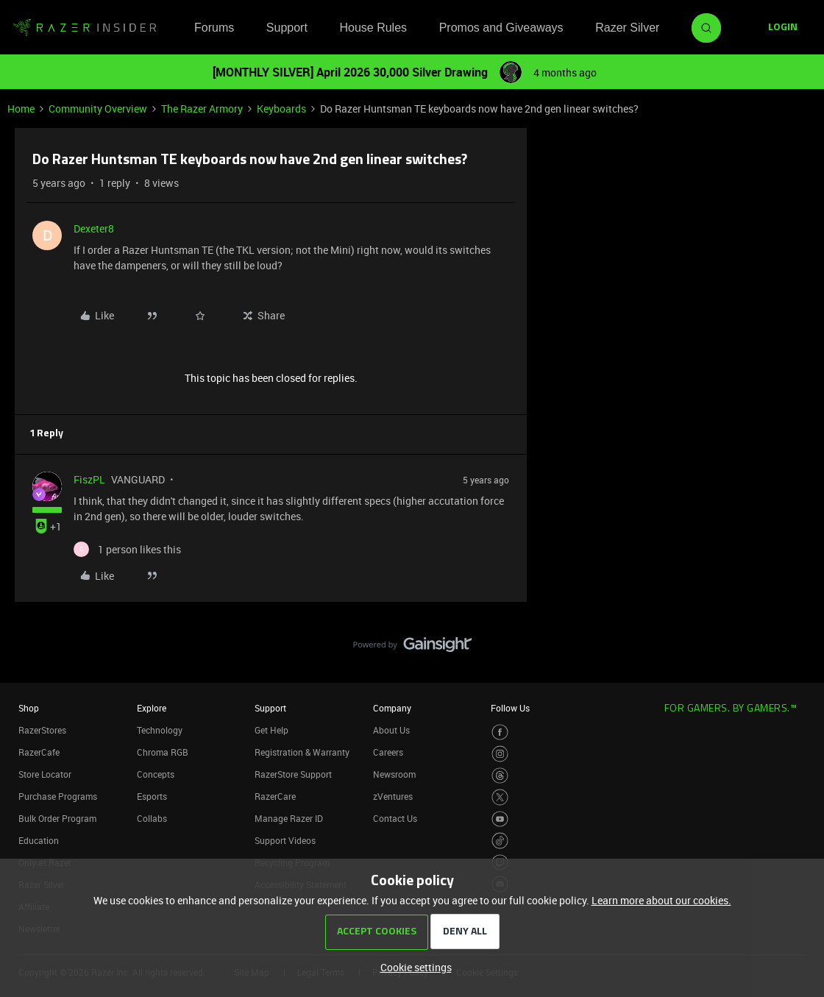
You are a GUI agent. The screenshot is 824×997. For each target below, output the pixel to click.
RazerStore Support (293, 774)
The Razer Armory (202, 109)
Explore (151, 708)
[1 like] (127, 549)
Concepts (155, 774)
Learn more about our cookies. (661, 900)
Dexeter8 (94, 228)
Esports (152, 796)
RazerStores (42, 730)
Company (392, 708)
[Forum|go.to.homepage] (84, 28)
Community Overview (98, 109)
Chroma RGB (162, 752)
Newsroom (394, 774)
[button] (782, 28)
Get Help (271, 730)
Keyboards (281, 109)
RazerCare (275, 796)
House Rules (373, 27)
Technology (159, 730)
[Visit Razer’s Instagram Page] (500, 754)
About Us (391, 730)
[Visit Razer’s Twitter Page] (500, 797)
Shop (28, 708)
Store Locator (44, 774)
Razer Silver (627, 27)
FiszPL (89, 479)
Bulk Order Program (57, 818)
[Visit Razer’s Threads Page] (500, 776)
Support (287, 27)
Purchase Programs (57, 796)
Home (21, 109)
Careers (388, 752)
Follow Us (510, 708)
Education (38, 840)
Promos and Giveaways (501, 27)
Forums (214, 27)
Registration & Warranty (302, 752)
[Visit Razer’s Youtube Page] (500, 819)
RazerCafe (39, 752)
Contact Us (395, 818)
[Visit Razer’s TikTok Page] (500, 840)
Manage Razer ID (289, 818)
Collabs (152, 818)
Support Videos (285, 840)
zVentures (393, 796)
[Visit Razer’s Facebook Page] (500, 732)
